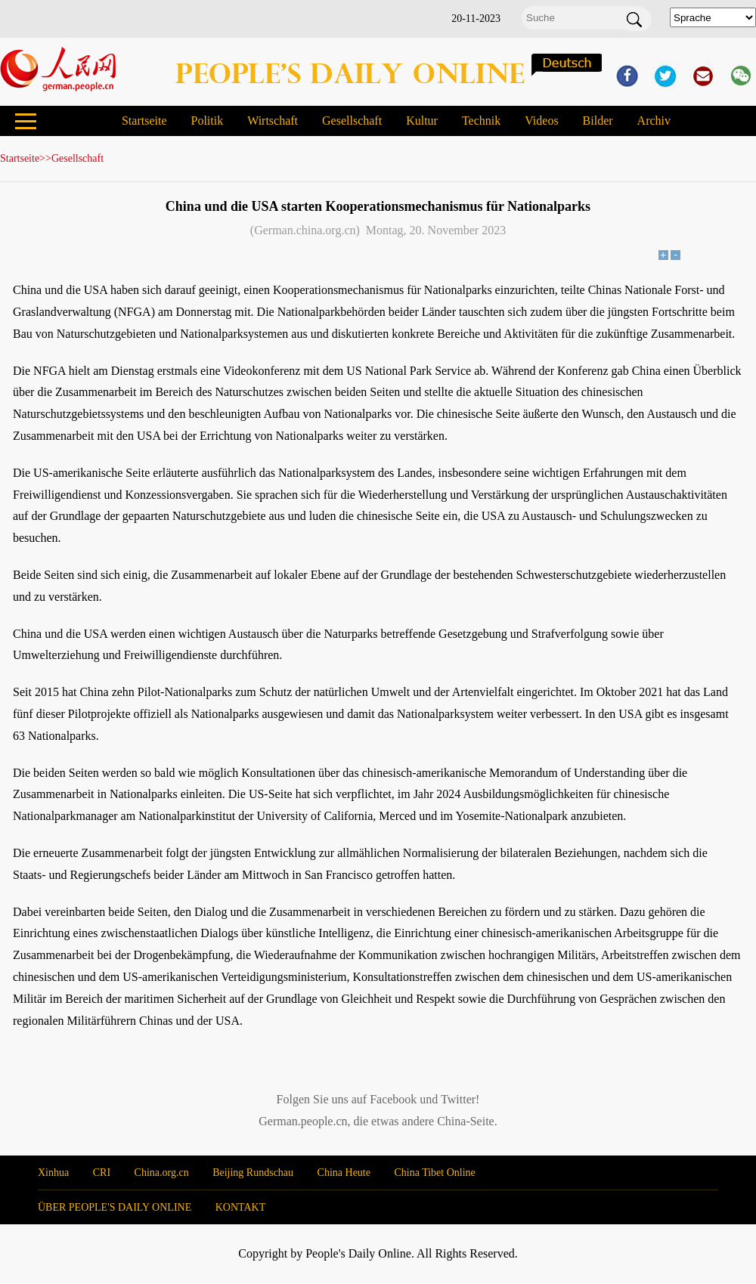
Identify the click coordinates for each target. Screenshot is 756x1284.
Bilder (598, 120)
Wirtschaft (272, 120)
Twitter (458, 1099)
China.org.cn (162, 1172)
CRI (101, 1172)
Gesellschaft (352, 120)
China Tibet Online (434, 1172)
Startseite (144, 120)
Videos (541, 120)
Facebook (393, 1099)
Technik (481, 120)
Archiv (654, 120)
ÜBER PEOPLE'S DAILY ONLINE (114, 1207)
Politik (207, 120)
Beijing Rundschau (252, 1172)
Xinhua (53, 1172)
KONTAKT (240, 1207)
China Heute (344, 1172)
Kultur (422, 120)
